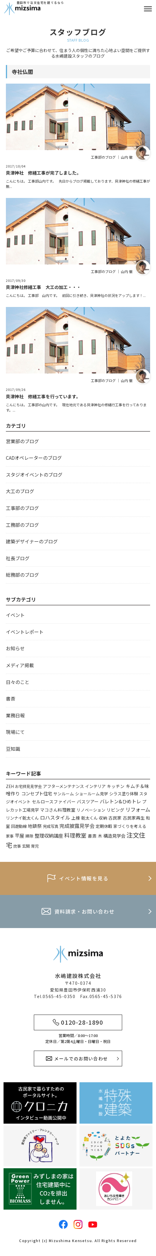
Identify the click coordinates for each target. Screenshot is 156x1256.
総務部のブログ (22, 574)
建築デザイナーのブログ (32, 541)
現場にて (15, 731)
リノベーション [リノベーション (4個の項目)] (91, 810)
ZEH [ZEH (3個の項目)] (10, 786)
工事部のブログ (22, 507)
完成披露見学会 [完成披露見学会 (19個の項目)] (76, 825)
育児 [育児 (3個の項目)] (35, 846)
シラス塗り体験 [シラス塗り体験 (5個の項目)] (123, 793)
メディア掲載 (20, 665)
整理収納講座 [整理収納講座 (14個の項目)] (49, 835)
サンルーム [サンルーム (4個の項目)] (63, 794)
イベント (15, 614)
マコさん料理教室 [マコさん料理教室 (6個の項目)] (57, 810)
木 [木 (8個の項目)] (100, 835)
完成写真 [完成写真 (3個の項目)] (50, 826)
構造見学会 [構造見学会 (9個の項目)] (114, 835)
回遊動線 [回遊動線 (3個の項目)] (18, 826)
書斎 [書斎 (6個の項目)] (92, 836)
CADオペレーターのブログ (34, 457)
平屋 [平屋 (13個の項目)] (19, 835)
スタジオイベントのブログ (34, 474)
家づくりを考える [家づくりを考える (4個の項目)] (129, 826)
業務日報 (15, 715)
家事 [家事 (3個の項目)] (10, 836)
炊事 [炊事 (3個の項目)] (17, 846)
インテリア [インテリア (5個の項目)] (95, 786)
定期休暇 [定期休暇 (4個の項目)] (104, 826)
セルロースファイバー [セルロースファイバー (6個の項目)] (54, 801)
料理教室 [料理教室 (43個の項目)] (75, 835)
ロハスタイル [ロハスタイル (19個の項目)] (55, 817)
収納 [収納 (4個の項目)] (103, 818)
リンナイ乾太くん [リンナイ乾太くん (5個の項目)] (22, 818)
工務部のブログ (22, 524)
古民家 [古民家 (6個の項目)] (115, 818)
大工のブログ (20, 491)
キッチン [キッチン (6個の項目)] (116, 786)
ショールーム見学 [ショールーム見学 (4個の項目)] (91, 794)
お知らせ (15, 648)
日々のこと (17, 681)
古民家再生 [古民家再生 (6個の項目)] (134, 818)
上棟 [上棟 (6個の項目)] (75, 818)
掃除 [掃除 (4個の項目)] (29, 836)
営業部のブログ (22, 441)
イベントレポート (25, 631)
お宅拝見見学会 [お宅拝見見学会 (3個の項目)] (28, 786)
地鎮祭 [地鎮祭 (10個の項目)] (35, 826)
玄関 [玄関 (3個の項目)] (26, 846)
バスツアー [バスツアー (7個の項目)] (88, 801)
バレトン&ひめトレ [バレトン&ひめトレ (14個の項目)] (120, 801)
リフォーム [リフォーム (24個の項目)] (137, 809)
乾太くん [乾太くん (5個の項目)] (89, 818)
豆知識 (13, 748)
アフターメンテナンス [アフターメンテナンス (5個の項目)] (63, 786)
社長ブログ (17, 558)
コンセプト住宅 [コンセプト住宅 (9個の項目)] (36, 793)
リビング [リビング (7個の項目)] (115, 810)
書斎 (10, 698)
